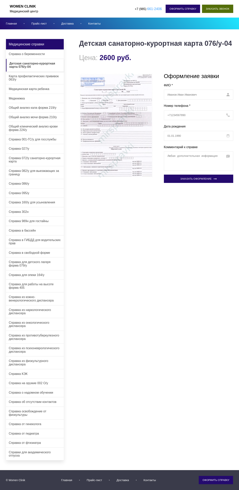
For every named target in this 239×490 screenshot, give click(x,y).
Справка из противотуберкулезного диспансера (34, 337)
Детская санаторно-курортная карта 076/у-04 (32, 65)
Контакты (94, 23)
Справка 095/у (19, 193)
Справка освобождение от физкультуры (27, 413)
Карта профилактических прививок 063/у (34, 78)
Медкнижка (17, 98)
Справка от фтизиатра (25, 442)
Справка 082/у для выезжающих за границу (34, 172)
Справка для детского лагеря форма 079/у (30, 263)
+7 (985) (148, 9)
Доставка (67, 23)
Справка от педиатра (24, 433)
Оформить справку (182, 8)
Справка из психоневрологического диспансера (34, 349)
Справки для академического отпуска (30, 454)
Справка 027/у (19, 148)
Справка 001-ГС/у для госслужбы (32, 139)
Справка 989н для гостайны (29, 221)
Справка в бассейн (22, 230)
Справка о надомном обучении (31, 392)
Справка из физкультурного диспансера (28, 362)
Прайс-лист (39, 23)
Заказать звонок (217, 8)
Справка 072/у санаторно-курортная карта (34, 159)
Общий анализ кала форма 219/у (32, 107)
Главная (11, 23)
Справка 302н (19, 211)
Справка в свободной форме (29, 252)
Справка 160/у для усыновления (32, 202)
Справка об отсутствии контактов (32, 401)
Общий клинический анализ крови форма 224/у (33, 128)
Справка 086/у (19, 183)
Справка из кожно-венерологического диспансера (31, 298)
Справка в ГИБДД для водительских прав (35, 241)
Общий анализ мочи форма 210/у (33, 117)
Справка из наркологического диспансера (30, 311)
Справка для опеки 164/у (26, 275)
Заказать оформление (198, 178)
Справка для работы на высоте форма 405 (31, 286)
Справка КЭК (18, 373)
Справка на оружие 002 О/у (28, 383)
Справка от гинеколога (25, 424)
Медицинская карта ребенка (29, 89)
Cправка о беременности (27, 54)
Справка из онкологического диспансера (29, 324)
